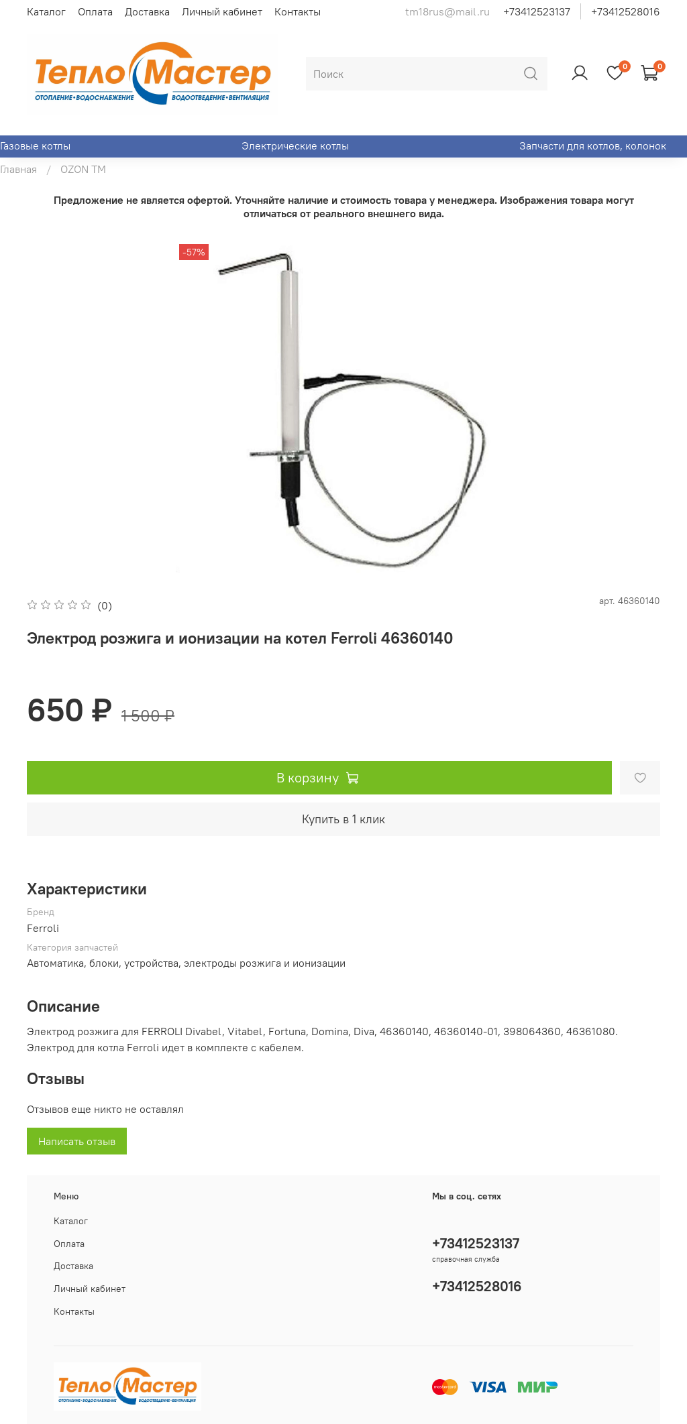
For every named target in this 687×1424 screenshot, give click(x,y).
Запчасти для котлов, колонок (592, 145)
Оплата (95, 11)
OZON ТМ (83, 169)
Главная (18, 169)
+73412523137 (536, 11)
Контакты (297, 11)
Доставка (147, 11)
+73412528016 (625, 11)
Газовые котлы (35, 145)
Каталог (46, 11)
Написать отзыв (76, 1141)
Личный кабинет (222, 11)
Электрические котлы (295, 145)
